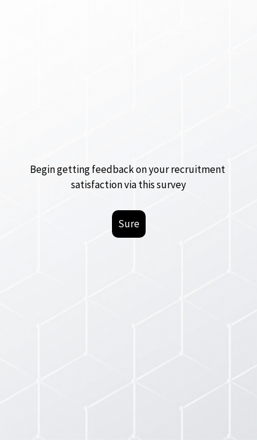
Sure (129, 223)
